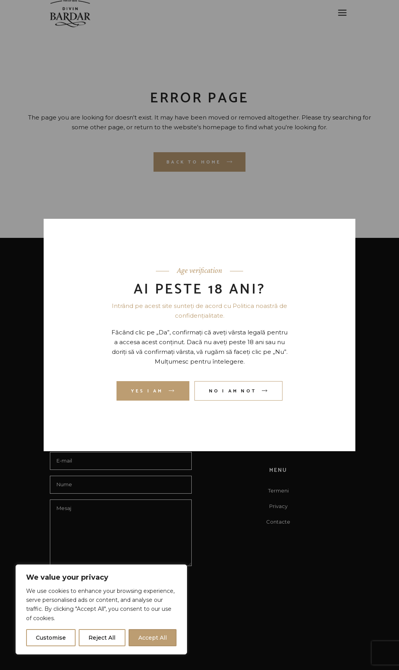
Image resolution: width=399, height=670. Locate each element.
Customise (51, 637)
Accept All (152, 637)
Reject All (101, 637)
